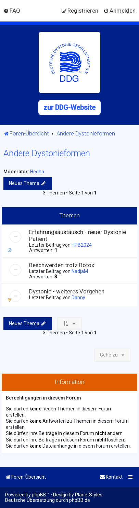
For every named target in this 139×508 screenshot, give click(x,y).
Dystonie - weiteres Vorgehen (66, 291)
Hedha (37, 171)
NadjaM (80, 271)
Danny (78, 297)
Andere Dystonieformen (46, 153)
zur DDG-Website (69, 107)
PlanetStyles (88, 494)
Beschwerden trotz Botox (61, 265)
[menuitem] (11, 10)
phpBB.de (79, 500)
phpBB (39, 494)
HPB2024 (82, 245)
